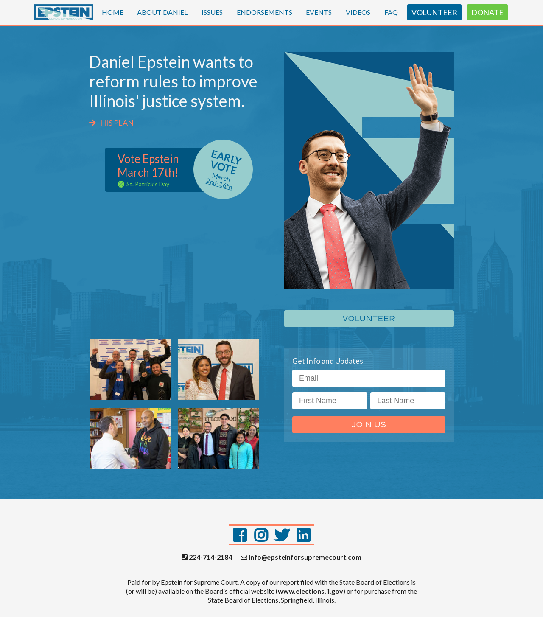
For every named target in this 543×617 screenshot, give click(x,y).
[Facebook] (239, 534)
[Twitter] (282, 534)
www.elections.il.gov (310, 591)
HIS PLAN (111, 122)
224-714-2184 (207, 557)
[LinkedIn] (303, 534)
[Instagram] (261, 534)
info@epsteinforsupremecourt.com (301, 557)
